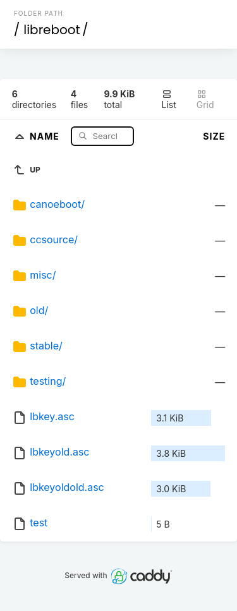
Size (214, 136)
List (169, 99)
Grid (205, 99)
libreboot (51, 30)
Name (46, 135)
